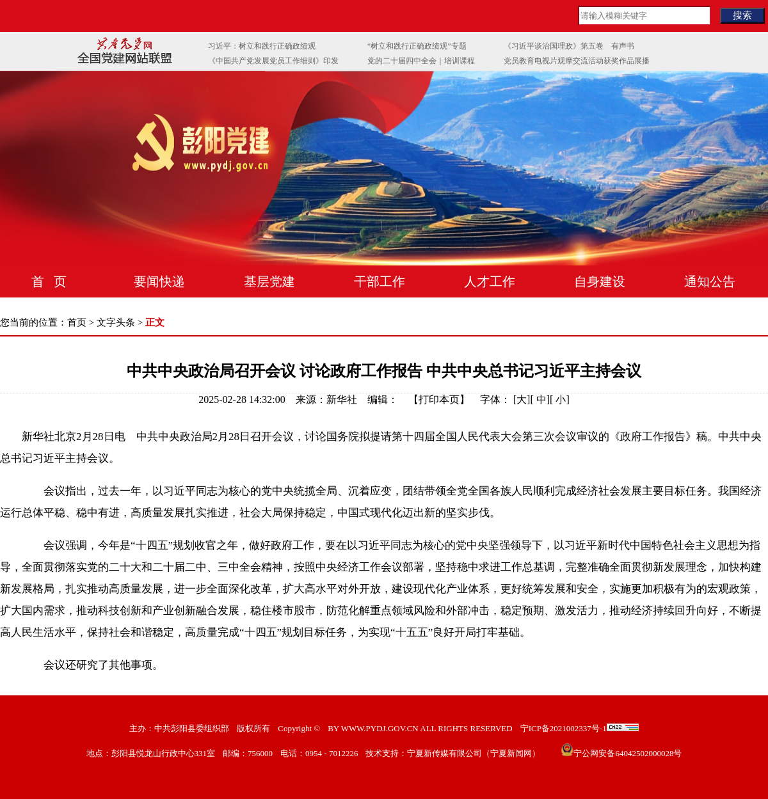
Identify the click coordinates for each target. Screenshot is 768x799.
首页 (76, 322)
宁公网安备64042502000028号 (627, 753)
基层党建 (269, 281)
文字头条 (116, 322)
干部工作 (379, 281)
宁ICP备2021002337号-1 (563, 728)
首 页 (49, 281)
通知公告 (709, 281)
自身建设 (599, 281)
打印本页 (439, 399)
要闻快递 (159, 281)
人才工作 (489, 281)
